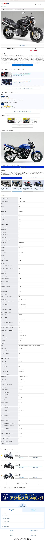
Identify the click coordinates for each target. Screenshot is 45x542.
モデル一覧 (12, 177)
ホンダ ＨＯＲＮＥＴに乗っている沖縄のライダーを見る (22, 88)
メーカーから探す (5, 515)
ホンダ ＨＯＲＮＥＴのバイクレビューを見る (22, 111)
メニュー (42, 4)
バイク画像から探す (5, 526)
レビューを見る (35, 457)
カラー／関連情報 (33, 177)
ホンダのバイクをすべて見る (22, 125)
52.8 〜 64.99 (33, 50)
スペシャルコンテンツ (33, 510)
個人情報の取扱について (34, 530)
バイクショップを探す (5, 521)
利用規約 (11, 530)
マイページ (39, 4)
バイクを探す (21, 457)
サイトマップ (33, 535)
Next (39, 120)
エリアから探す (4, 523)
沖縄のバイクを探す (12, 510)
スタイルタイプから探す (6, 518)
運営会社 (11, 535)
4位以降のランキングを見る (22, 483)
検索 (35, 4)
